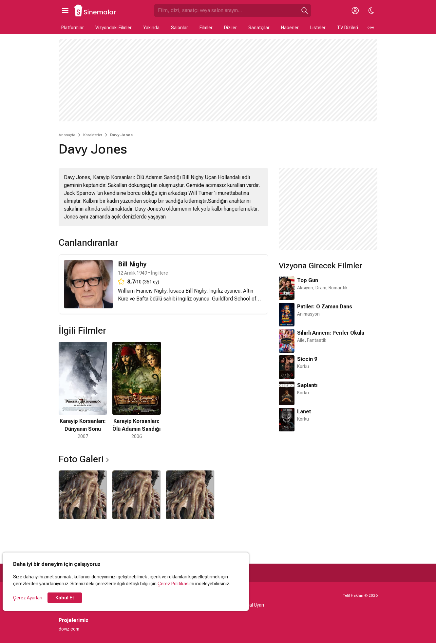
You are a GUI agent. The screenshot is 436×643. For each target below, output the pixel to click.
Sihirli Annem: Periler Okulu (330, 333)
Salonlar (179, 27)
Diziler (230, 27)
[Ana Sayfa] (95, 10)
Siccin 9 (307, 359)
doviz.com (69, 629)
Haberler (290, 27)
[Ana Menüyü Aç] (65, 10)
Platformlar (72, 27)
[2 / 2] (136, 391)
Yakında (151, 27)
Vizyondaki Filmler (113, 27)
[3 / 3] (190, 494)
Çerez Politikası (174, 583)
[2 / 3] (136, 494)
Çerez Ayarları (27, 597)
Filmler (206, 27)
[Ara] (304, 10)
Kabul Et (64, 597)
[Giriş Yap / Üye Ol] (355, 10)
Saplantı (307, 385)
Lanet (304, 411)
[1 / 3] (83, 494)
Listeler (318, 27)
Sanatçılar (259, 27)
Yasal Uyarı (252, 605)
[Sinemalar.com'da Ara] (226, 10)
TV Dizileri (347, 27)
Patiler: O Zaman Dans (324, 306)
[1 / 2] (83, 391)
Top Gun (307, 280)
